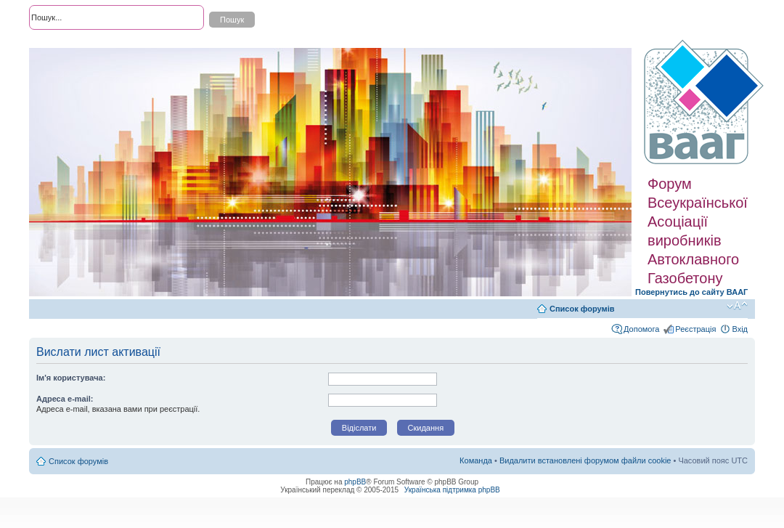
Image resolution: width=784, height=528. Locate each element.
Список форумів (582, 308)
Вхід (740, 329)
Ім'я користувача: (70, 377)
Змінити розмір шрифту (737, 305)
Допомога (641, 329)
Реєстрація (695, 329)
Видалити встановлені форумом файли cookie (585, 460)
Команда (476, 460)
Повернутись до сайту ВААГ (691, 292)
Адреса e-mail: (65, 398)
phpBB (355, 482)
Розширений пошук (64, 43)
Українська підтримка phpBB (452, 490)
